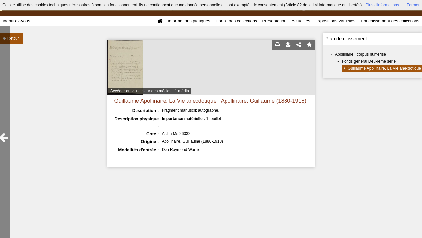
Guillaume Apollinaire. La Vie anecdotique (384, 68)
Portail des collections (236, 21)
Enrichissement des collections (390, 21)
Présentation (274, 21)
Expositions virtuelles (335, 21)
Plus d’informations (382, 5)
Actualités (300, 21)
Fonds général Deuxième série (369, 61)
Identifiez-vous (16, 21)
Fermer (413, 5)
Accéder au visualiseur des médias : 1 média (149, 91)
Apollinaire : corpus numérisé (360, 54)
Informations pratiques (189, 21)
